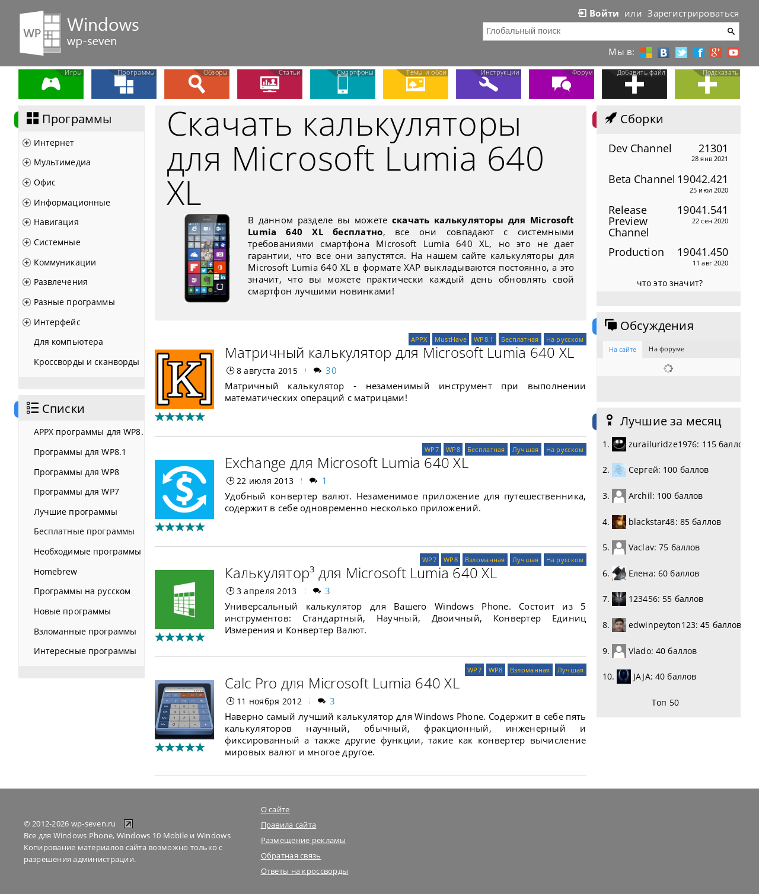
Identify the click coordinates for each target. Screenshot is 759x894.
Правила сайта (289, 824)
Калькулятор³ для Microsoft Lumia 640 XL (361, 572)
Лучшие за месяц (662, 421)
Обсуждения (648, 326)
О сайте (275, 809)
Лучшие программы (75, 511)
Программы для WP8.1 (80, 451)
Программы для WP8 (76, 472)
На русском (565, 339)
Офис (45, 182)
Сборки (633, 119)
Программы (68, 119)
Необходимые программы (88, 551)
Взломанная (485, 559)
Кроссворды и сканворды (87, 361)
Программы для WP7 (76, 491)
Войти (598, 13)
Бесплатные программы (84, 531)
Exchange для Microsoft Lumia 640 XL (346, 462)
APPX (419, 339)
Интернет (54, 142)
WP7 (432, 449)
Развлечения (61, 281)
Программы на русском (82, 591)
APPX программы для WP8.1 (89, 431)
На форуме (666, 348)
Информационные (72, 202)
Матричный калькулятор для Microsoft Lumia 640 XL (400, 352)
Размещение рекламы (303, 840)
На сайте (623, 349)
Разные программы (74, 301)
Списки (54, 408)
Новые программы (72, 611)
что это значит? (670, 283)
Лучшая (525, 449)
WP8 (453, 449)
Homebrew (56, 571)
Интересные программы (85, 650)
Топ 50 (665, 702)
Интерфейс (57, 322)
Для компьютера (69, 341)
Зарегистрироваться (693, 13)
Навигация (56, 221)
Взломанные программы (85, 631)
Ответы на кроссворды (305, 871)
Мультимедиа (62, 162)
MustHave (451, 339)
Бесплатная (520, 339)
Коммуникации (65, 262)
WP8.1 (483, 339)
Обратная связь (291, 855)
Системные (57, 242)
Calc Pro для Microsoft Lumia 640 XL (342, 683)
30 (331, 370)
